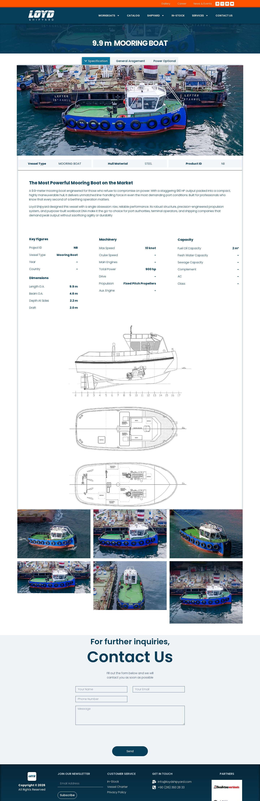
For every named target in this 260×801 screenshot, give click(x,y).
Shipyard (155, 15)
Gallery (165, 3)
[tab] (96, 61)
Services (200, 15)
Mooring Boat (141, 43)
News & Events (203, 3)
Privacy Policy (116, 792)
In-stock (178, 15)
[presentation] (102, 736)
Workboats (109, 15)
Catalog (133, 15)
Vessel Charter (117, 787)
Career (181, 3)
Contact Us (224, 15)
